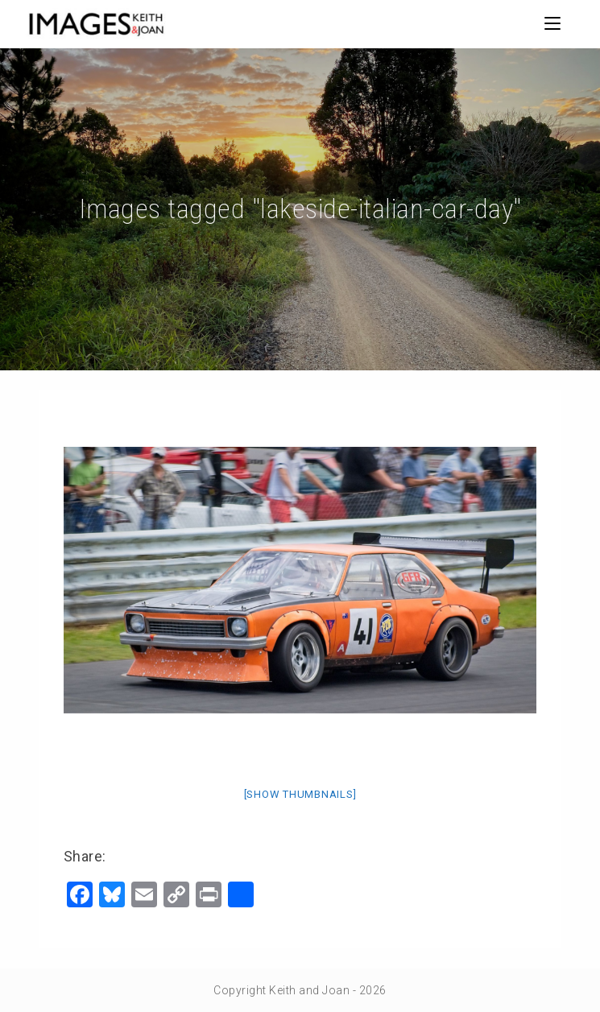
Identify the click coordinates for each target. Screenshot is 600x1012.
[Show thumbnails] (300, 794)
